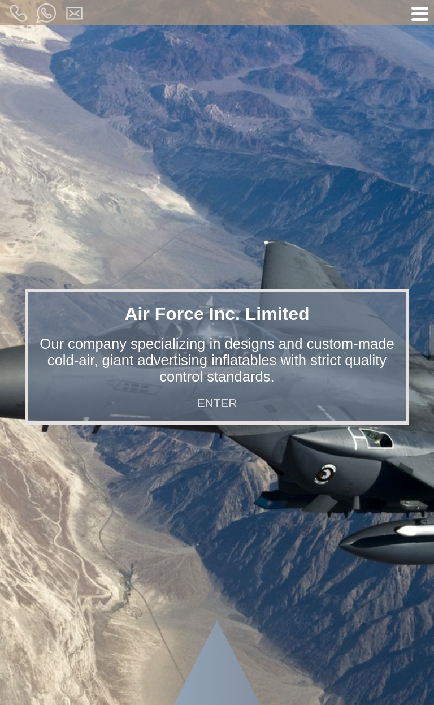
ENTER (217, 402)
